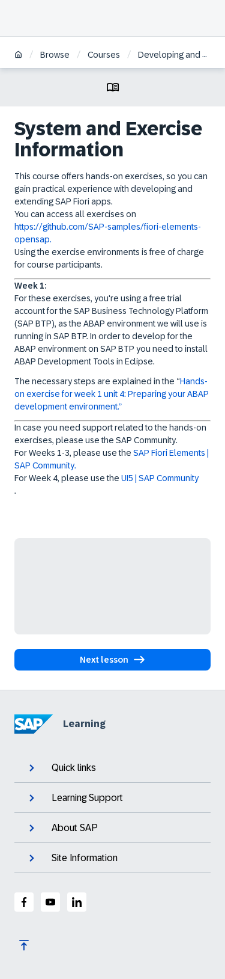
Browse (55, 55)
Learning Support (74, 798)
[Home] (18, 56)
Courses (104, 55)
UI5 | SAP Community (160, 478)
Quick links (61, 768)
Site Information (72, 858)
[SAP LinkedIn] (76, 902)
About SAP (62, 828)
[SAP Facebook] (24, 902)
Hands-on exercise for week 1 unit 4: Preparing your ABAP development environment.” (111, 393)
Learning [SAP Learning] (60, 724)
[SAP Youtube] (50, 902)
